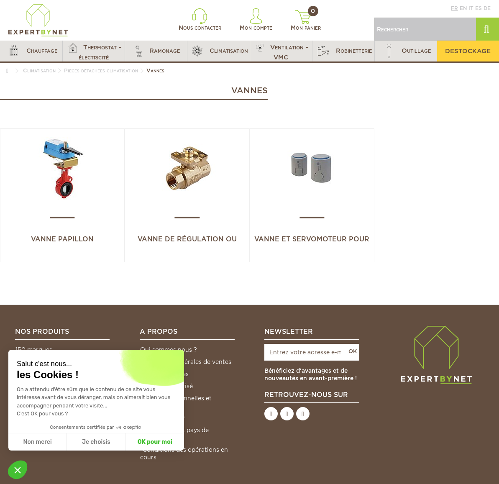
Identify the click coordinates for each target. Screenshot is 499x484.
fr (454, 8)
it (470, 8)
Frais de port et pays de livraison (174, 434)
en (463, 8)
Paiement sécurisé (166, 386)
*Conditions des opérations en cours (184, 453)
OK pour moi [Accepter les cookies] (155, 442)
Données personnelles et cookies (176, 402)
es (478, 8)
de (487, 8)
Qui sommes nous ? (168, 349)
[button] (31, 51)
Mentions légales (164, 374)
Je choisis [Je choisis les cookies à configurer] (96, 442)
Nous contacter (200, 19)
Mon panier (306, 20)
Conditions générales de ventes (185, 362)
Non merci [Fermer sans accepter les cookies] (37, 442)
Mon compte (256, 19)
